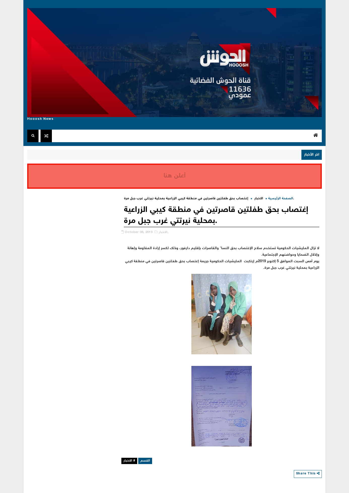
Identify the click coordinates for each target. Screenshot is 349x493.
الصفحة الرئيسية (280, 198)
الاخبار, (163, 232)
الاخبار (258, 198)
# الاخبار (129, 461)
